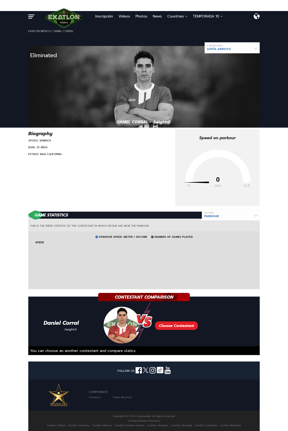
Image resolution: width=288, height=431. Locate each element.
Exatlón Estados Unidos (130, 425)
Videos (124, 16)
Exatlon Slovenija (182, 425)
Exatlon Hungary (158, 425)
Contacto (95, 397)
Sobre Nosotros (122, 397)
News (157, 16)
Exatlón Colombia (206, 425)
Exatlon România (230, 425)
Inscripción (104, 16)
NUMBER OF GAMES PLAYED (174, 237)
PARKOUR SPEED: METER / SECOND (123, 237)
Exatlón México (102, 425)
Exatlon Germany (79, 425)
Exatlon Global (56, 425)
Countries (177, 16)
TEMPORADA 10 (208, 16)
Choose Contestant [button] (176, 325)
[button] (232, 47)
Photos (141, 16)
